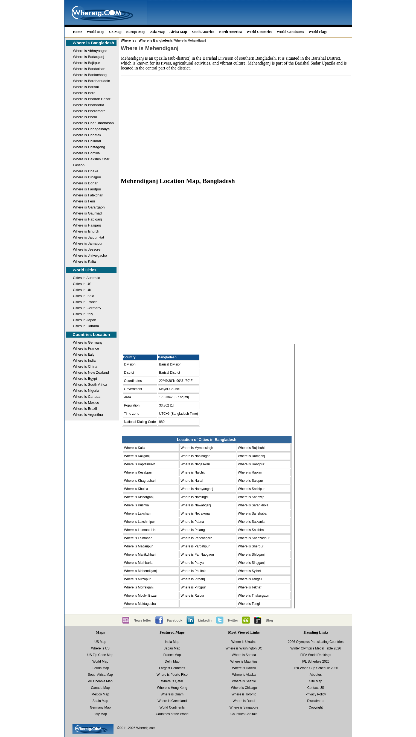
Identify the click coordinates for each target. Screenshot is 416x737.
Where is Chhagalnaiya (91, 129)
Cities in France (85, 302)
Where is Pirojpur (193, 587)
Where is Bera (84, 93)
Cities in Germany (87, 308)
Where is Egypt (85, 378)
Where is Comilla (86, 153)
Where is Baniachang (90, 75)
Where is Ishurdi (86, 231)
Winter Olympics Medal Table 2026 (315, 648)
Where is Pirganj (193, 579)
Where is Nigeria (86, 390)
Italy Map (100, 714)
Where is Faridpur (87, 189)
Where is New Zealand (91, 372)
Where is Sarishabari (253, 513)
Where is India (84, 360)
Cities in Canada (86, 326)
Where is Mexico (86, 403)
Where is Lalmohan (138, 538)
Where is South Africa (90, 384)
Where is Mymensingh (197, 448)
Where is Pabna (192, 522)
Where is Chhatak (87, 135)
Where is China (85, 366)
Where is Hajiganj (87, 225)
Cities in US (82, 284)
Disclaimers (315, 701)
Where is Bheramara (89, 111)
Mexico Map (100, 694)
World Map (95, 32)
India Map (172, 642)
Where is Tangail (250, 579)
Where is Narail (192, 481)
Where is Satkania (251, 522)
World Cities (85, 270)
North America (230, 32)
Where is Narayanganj (197, 489)
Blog (269, 620)
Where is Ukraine (244, 642)
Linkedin (205, 620)
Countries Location (91, 334)
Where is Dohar (85, 183)
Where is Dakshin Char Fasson (91, 162)
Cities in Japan (84, 320)
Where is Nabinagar (195, 456)
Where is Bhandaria (88, 105)
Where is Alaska (244, 675)
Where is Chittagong (89, 147)
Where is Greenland (172, 701)
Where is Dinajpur (87, 177)
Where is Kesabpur (138, 472)
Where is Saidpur (250, 481)
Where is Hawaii (244, 668)
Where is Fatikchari (88, 195)
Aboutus (316, 675)
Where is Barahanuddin (91, 81)
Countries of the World (172, 714)
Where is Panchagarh (196, 538)
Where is (128, 40)
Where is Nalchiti (193, 472)
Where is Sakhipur (251, 489)
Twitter (233, 620)
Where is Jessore (86, 249)
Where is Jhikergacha (90, 255)
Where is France (86, 348)
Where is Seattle (244, 681)
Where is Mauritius (243, 661)
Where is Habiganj (87, 219)
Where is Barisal (86, 87)
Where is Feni (84, 201)
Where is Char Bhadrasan (93, 123)
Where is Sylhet (249, 571)
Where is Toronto (244, 694)
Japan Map (172, 648)
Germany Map (100, 707)
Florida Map (100, 668)
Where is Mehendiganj (140, 571)
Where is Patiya (192, 563)
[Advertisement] (236, 123)
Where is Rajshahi (251, 448)
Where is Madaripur (138, 546)
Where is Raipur (192, 595)
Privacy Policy (316, 694)
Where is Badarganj (88, 57)
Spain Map (100, 701)
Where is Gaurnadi (88, 213)
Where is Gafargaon (89, 207)
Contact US (315, 688)
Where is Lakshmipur (139, 522)
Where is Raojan (250, 472)
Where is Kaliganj (137, 456)
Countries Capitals (244, 714)
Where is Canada (86, 396)
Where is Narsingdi (194, 497)
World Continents (290, 32)
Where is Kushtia (136, 505)
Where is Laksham (137, 513)
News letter (142, 620)
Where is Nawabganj (196, 505)
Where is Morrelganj (138, 587)
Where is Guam (172, 694)
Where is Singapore (243, 707)
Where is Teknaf (249, 587)
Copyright (316, 707)
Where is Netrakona (195, 513)
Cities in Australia (86, 278)
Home (77, 32)
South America (203, 32)
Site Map (315, 681)
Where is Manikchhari (140, 554)
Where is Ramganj (251, 456)
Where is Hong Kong (172, 688)
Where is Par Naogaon (197, 554)
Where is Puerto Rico (172, 675)
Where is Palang (193, 530)
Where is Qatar (172, 681)
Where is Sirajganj (251, 563)
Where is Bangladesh (93, 42)
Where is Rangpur (251, 464)
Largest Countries (172, 668)
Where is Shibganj (251, 554)
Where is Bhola (85, 117)
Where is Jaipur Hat (88, 237)
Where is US (100, 648)
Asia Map (157, 32)
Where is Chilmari (87, 141)
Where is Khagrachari (140, 481)
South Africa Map (100, 675)
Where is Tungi (249, 604)
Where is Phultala (193, 571)
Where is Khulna (136, 489)
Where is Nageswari (195, 464)
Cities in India (83, 296)
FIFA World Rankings (315, 655)
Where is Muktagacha (140, 604)
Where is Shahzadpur (253, 538)
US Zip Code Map (100, 655)
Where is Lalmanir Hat (140, 530)
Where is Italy (84, 354)
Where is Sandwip (251, 497)
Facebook (174, 620)
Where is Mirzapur (137, 579)
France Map (172, 655)
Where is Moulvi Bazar (140, 595)
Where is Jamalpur (88, 243)
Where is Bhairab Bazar (91, 99)
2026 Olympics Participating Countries (316, 642)
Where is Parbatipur (195, 546)
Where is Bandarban (89, 69)
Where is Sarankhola (253, 505)
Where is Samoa (244, 655)
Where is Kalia (84, 261)
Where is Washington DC (244, 648)
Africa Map (178, 32)
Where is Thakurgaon (253, 595)
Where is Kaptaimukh (139, 464)
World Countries (259, 32)
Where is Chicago (244, 688)
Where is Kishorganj (138, 497)
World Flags (318, 32)
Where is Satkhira (251, 530)
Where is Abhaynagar (90, 51)
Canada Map (100, 688)
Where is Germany (88, 342)
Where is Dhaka (85, 171)
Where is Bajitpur (86, 63)
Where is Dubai (244, 701)
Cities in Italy (83, 314)
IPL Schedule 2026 (316, 661)
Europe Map (135, 32)
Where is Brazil (85, 409)
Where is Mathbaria (138, 563)
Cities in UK (82, 290)
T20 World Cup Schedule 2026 (315, 668)
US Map (115, 32)
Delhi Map (172, 661)
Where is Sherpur (250, 546)
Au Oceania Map (100, 681)
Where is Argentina (88, 415)
